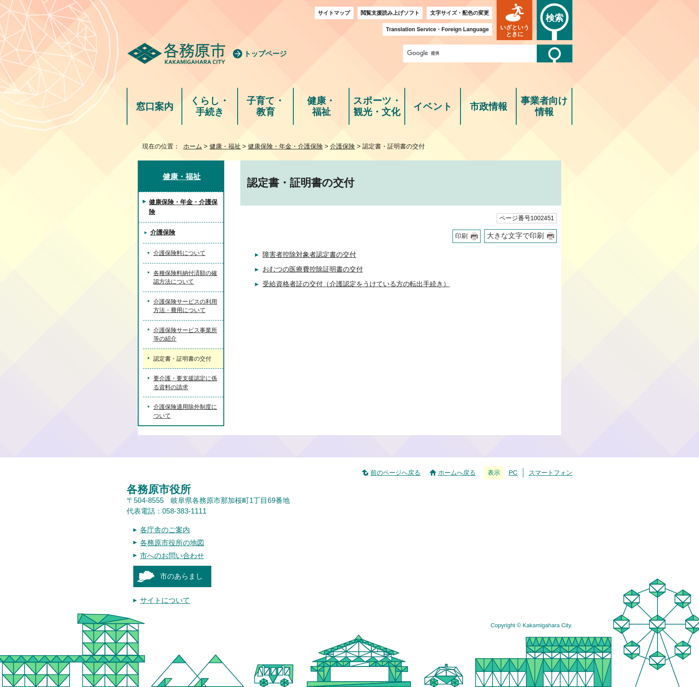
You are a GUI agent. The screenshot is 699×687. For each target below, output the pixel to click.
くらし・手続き (209, 106)
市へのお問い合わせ (172, 555)
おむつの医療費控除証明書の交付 (313, 269)
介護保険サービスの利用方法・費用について (185, 306)
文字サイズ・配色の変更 (459, 13)
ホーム (192, 146)
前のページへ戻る (395, 472)
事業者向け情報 (544, 106)
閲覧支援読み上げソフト (390, 13)
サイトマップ (334, 13)
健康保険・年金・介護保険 (285, 146)
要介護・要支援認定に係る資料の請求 (185, 383)
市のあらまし (181, 576)
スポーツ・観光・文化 (377, 106)
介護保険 (342, 146)
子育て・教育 (265, 106)
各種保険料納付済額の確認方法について (185, 277)
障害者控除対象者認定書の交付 (309, 254)
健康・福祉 (321, 106)
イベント (432, 106)
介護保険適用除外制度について (185, 411)
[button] (514, 20)
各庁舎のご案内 (165, 530)
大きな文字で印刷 (515, 235)
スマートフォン (550, 472)
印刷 (461, 236)
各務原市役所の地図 (172, 543)
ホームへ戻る (457, 472)
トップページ (265, 54)
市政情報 (488, 106)
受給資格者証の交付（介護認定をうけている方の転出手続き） (356, 284)
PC (513, 472)
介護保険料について (179, 253)
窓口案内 (154, 106)
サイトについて (165, 600)
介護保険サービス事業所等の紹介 (185, 334)
